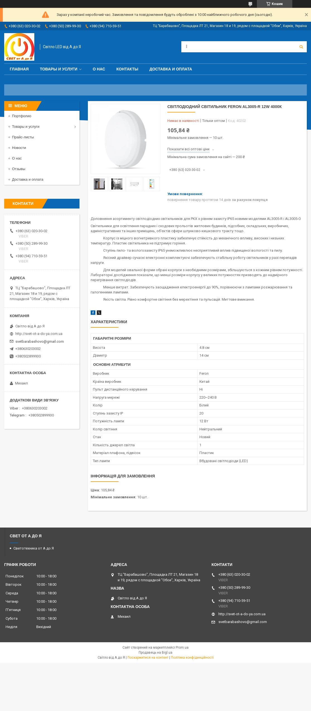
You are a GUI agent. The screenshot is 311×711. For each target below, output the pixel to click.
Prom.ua (182, 647)
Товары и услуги (59, 69)
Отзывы (18, 169)
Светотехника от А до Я (33, 548)
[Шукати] (301, 46)
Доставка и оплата (171, 69)
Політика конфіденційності (192, 657)
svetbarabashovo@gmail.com (39, 341)
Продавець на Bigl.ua (155, 652)
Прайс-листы (23, 137)
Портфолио (21, 116)
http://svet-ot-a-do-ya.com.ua (38, 334)
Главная (19, 69)
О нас (99, 69)
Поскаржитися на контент (147, 657)
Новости (19, 148)
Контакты (127, 69)
